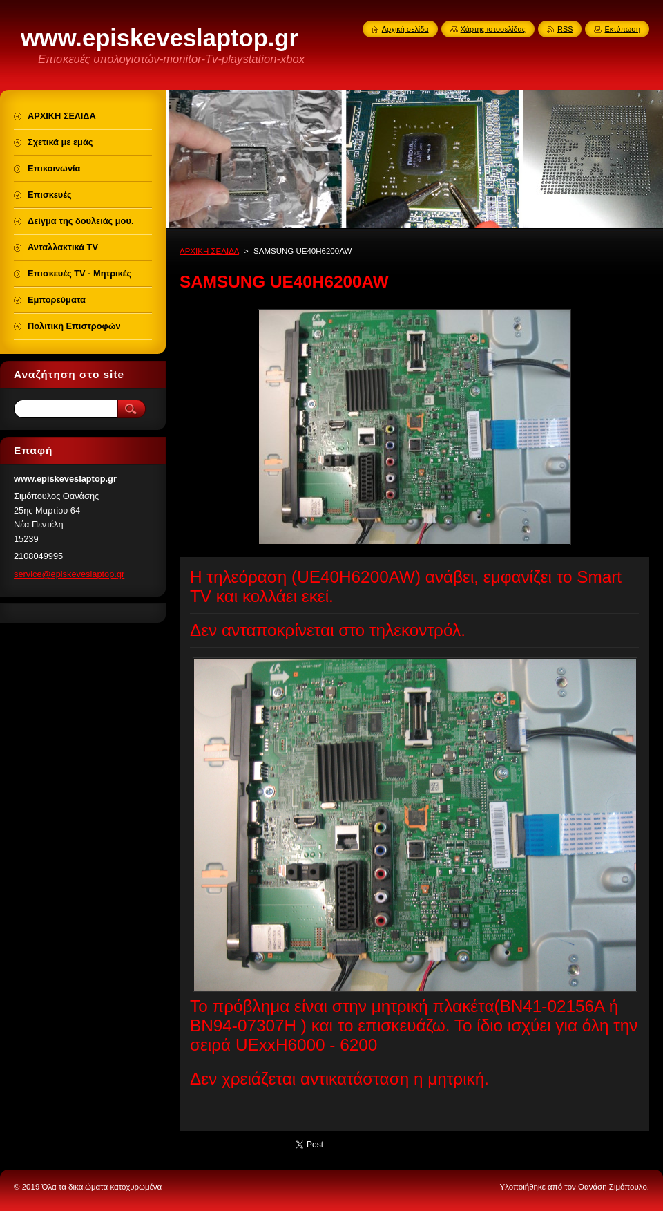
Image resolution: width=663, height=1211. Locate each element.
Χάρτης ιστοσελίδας (493, 29)
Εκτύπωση (622, 29)
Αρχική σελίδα (405, 29)
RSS (565, 29)
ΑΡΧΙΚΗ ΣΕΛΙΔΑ (209, 251)
